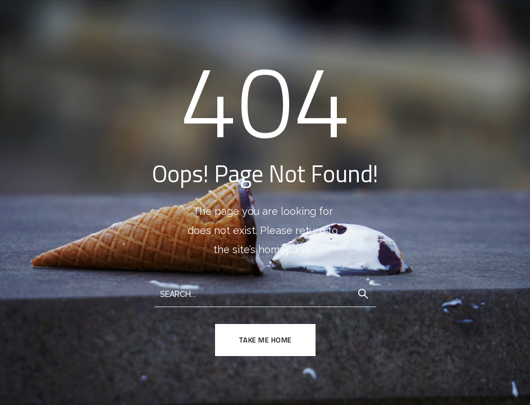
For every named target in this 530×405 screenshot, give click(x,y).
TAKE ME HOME (265, 339)
